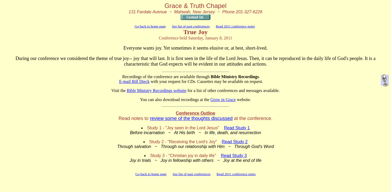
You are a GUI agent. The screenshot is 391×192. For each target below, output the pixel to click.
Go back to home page (150, 26)
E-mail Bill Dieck (134, 81)
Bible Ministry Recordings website (156, 90)
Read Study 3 (234, 155)
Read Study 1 (237, 128)
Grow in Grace (223, 99)
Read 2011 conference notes (235, 26)
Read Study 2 (235, 141)
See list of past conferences (191, 26)
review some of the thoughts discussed (191, 118)
